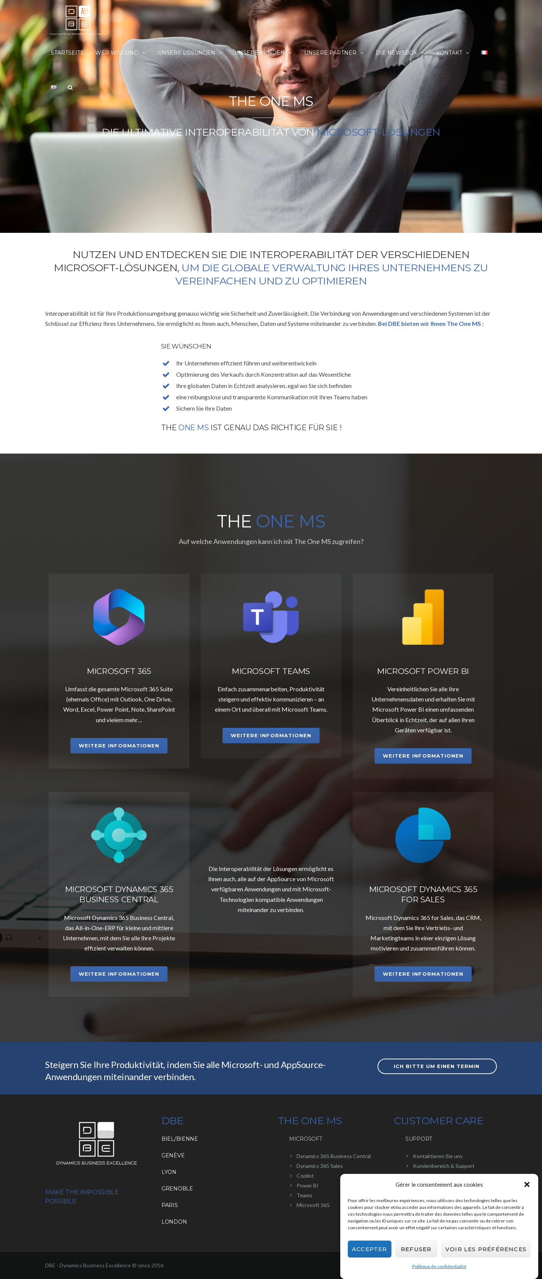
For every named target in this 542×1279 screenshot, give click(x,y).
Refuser (416, 1249)
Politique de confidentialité (439, 1266)
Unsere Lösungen (190, 52)
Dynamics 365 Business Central (334, 1156)
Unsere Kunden (263, 52)
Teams (304, 1195)
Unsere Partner (334, 52)
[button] (527, 1184)
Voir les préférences (486, 1249)
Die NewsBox (400, 52)
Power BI (307, 1185)
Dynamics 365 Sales (320, 1166)
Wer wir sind (120, 52)
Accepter (369, 1249)
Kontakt (453, 52)
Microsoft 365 (313, 1205)
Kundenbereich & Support (444, 1166)
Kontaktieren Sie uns (438, 1156)
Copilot (305, 1175)
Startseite (67, 52)
